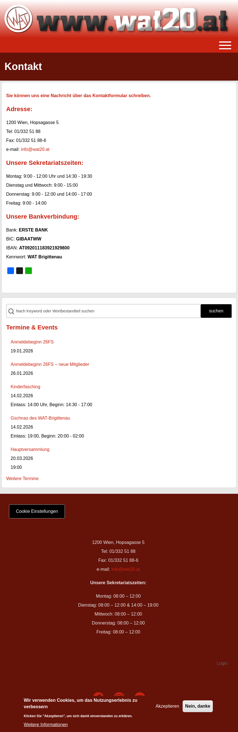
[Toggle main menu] (119, 45)
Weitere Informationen (46, 726)
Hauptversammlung (30, 449)
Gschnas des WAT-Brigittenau (40, 418)
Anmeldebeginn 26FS (32, 342)
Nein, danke (197, 707)
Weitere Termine (22, 478)
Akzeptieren (167, 707)
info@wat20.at (35, 149)
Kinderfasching (25, 386)
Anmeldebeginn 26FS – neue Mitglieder (50, 364)
